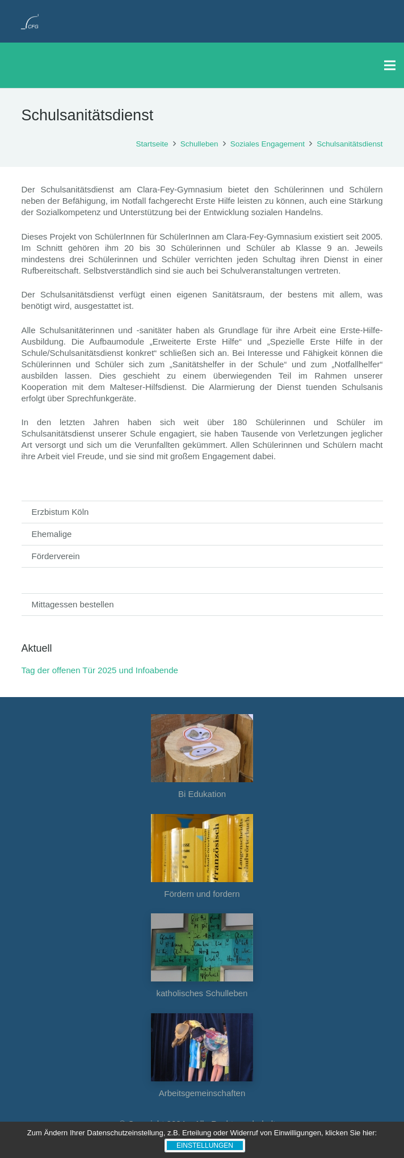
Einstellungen (204, 1145)
